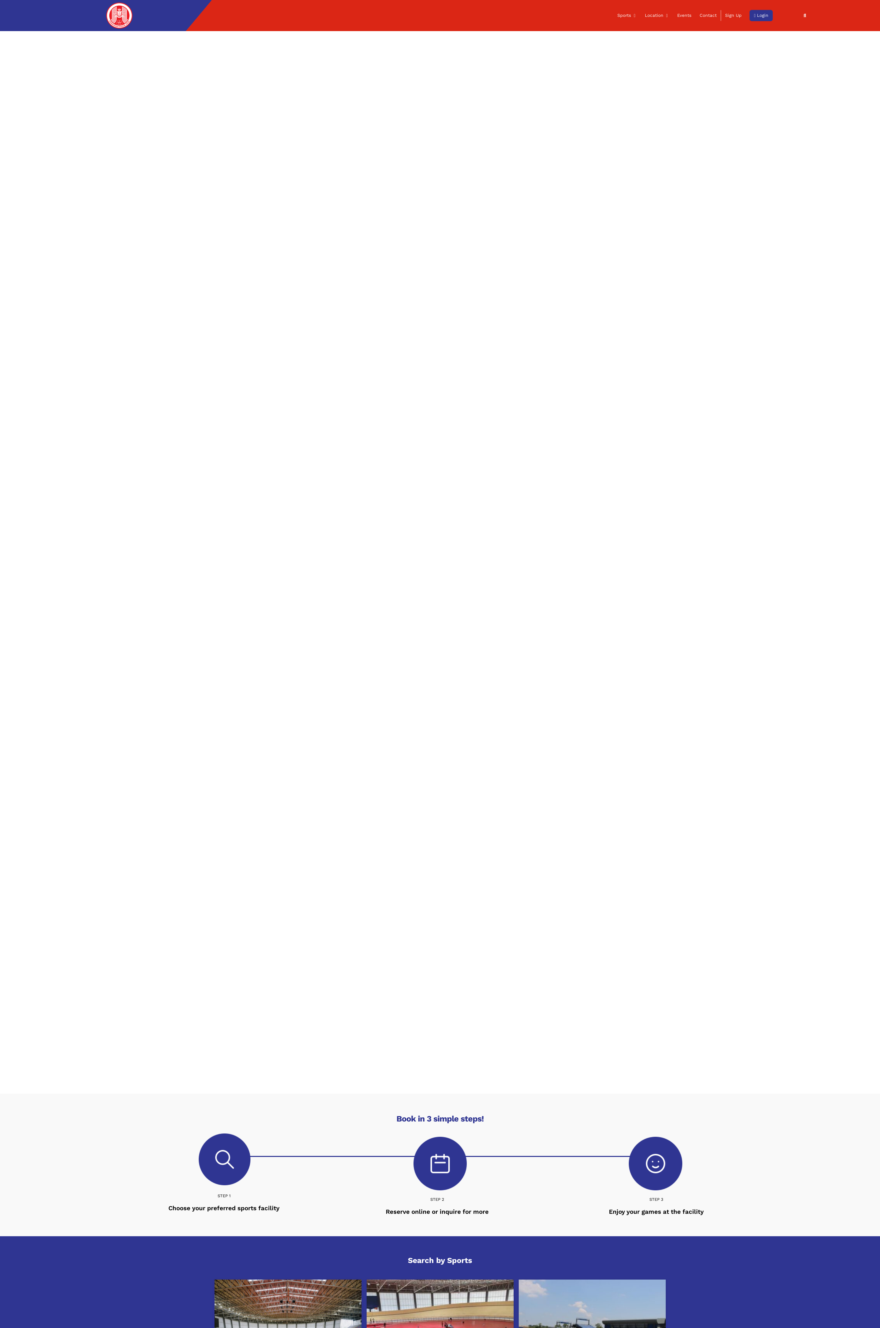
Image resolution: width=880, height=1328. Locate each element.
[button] (805, 15)
